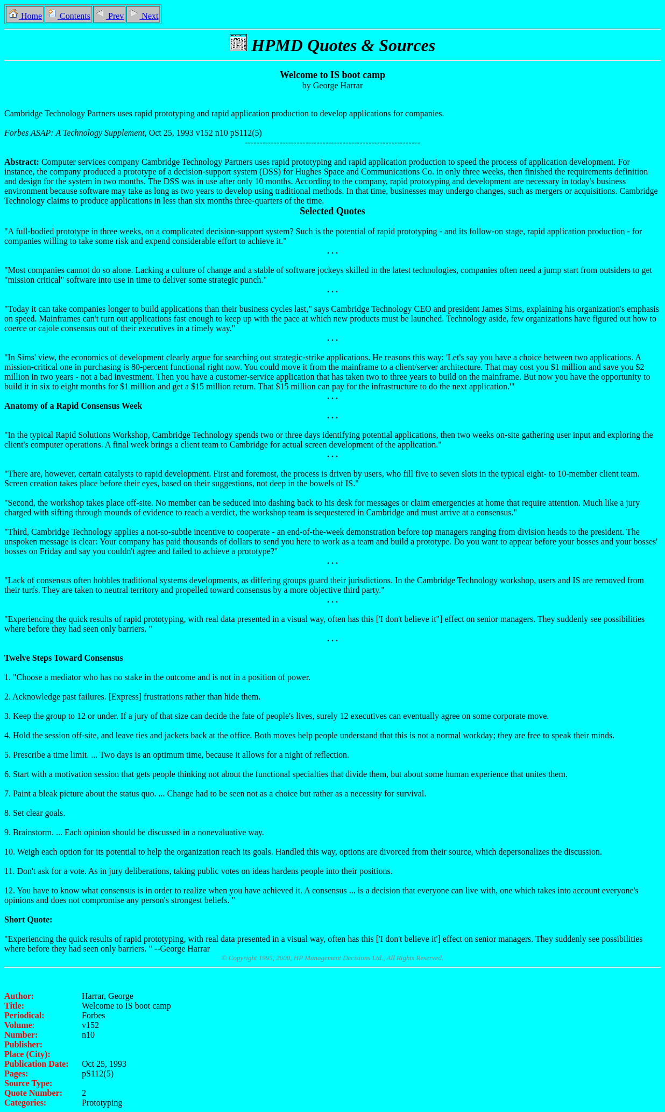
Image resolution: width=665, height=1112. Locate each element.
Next (143, 15)
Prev (109, 15)
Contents (68, 15)
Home (25, 15)
